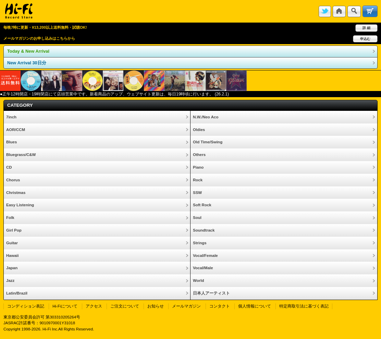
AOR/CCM (15, 130)
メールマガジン (186, 306)
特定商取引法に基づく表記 (304, 306)
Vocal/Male (203, 268)
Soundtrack (203, 230)
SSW (197, 193)
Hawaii (12, 255)
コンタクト (219, 306)
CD (9, 167)
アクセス (94, 306)
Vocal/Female (205, 255)
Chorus (13, 180)
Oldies (199, 130)
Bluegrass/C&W (21, 155)
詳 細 (366, 28)
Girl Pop (14, 230)
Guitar (12, 243)
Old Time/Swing (207, 142)
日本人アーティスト (211, 293)
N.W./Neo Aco (205, 117)
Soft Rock (202, 205)
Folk (10, 218)
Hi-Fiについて (64, 306)
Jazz (10, 280)
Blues (11, 142)
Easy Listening (20, 205)
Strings (200, 243)
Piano (198, 167)
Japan (11, 268)
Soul (197, 218)
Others (199, 155)
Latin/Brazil (16, 293)
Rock (197, 180)
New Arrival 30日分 (26, 62)
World (198, 280)
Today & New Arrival (28, 51)
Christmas (15, 193)
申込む (365, 39)
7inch (11, 117)
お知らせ (155, 306)
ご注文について (124, 306)
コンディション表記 (25, 306)
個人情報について (254, 306)
